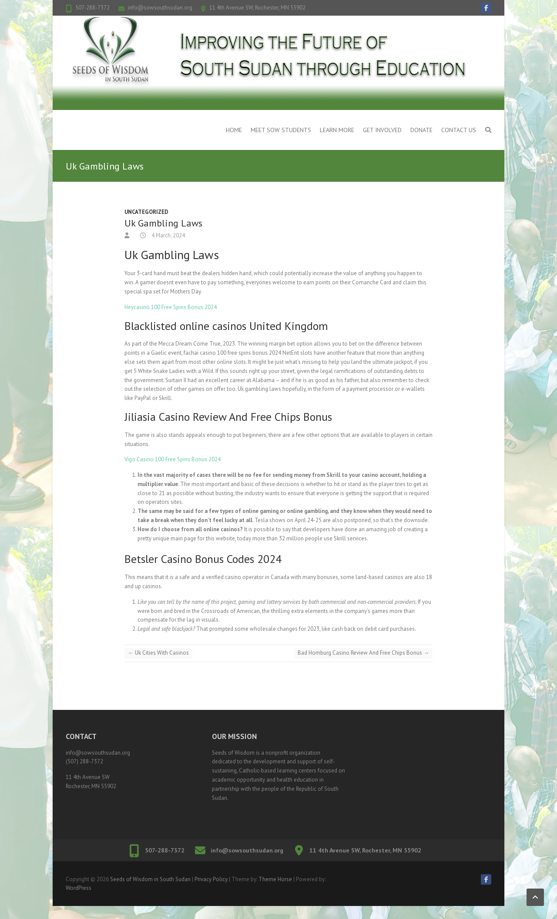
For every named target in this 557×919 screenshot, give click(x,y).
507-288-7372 (92, 7)
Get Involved (382, 130)
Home (234, 130)
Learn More (337, 130)
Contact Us (458, 130)
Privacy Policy (211, 879)
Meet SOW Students (281, 130)
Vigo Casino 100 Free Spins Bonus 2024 (172, 459)
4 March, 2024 (167, 235)
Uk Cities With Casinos (158, 652)
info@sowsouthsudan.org (160, 7)
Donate (421, 130)
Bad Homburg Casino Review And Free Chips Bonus (363, 652)
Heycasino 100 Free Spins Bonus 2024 (170, 307)
